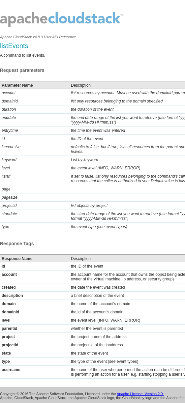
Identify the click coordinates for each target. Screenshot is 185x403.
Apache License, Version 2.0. (140, 394)
